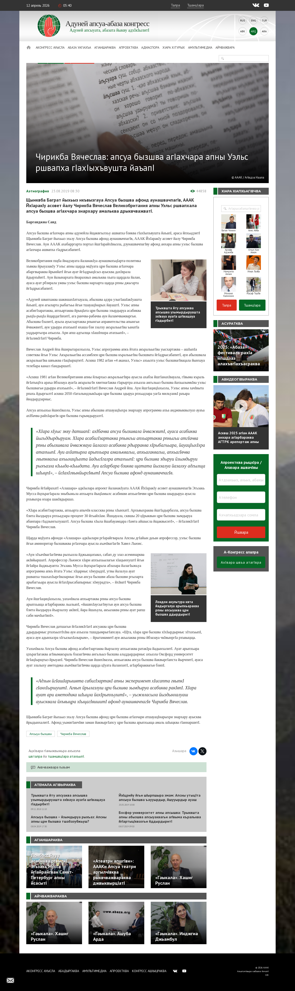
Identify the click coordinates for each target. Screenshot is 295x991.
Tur (264, 20)
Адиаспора (150, 47)
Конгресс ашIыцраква (149, 971)
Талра (175, 5)
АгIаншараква (105, 47)
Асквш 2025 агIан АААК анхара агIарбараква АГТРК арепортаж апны (238, 437)
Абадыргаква (68, 971)
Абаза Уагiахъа (79, 47)
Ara (264, 31)
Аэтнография (37, 191)
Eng (253, 20)
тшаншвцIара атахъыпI (66, 756)
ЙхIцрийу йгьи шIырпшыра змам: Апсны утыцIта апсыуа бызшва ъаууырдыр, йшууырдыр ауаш (160, 797)
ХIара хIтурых (173, 47)
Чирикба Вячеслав (73, 734)
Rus (242, 20)
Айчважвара (225, 47)
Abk (242, 31)
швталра (35, 756)
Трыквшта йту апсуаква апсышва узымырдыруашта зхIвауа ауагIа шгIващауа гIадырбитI (68, 799)
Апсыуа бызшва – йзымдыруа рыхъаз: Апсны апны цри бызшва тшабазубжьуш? (68, 819)
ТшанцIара (195, 5)
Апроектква (128, 47)
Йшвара (241, 532)
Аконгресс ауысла (50, 47)
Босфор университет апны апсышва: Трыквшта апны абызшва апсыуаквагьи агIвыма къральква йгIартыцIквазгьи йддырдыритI (160, 817)
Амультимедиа (200, 47)
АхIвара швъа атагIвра (241, 562)
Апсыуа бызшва (41, 734)
